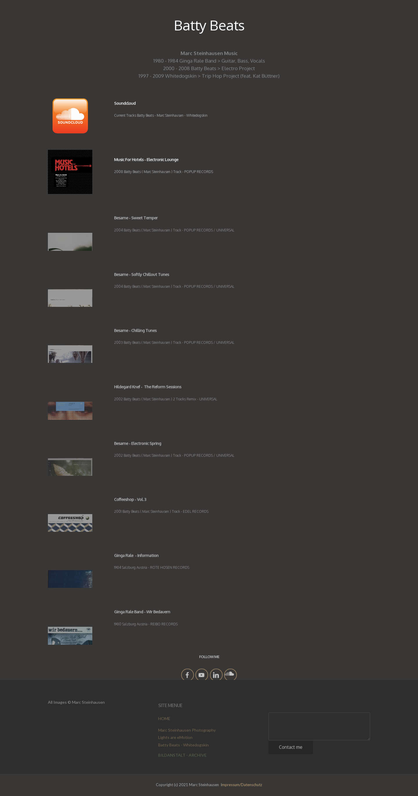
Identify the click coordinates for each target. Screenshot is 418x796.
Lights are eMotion (175, 743)
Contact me (290, 750)
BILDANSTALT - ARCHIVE (182, 756)
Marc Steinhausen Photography (187, 735)
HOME (164, 720)
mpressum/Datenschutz (242, 784)
